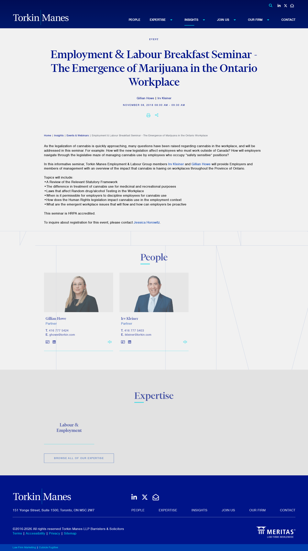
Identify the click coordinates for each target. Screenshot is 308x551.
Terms (17, 533)
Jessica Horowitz (147, 222)
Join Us (228, 19)
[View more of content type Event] (154, 39)
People (134, 20)
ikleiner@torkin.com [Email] (138, 336)
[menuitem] (139, 20)
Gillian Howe (145, 98)
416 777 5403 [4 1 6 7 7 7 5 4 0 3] (134, 332)
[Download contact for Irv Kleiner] (123, 344)
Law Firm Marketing (24, 547)
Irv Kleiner (164, 98)
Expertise (163, 19)
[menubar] (212, 20)
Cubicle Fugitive (48, 547)
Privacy (54, 533)
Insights (196, 19)
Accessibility (35, 533)
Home (47, 135)
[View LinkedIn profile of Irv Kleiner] (129, 344)
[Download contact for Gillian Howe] (48, 344)
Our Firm (260, 19)
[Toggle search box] (269, 5)
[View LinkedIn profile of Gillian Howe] (54, 344)
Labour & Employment (69, 429)
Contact (288, 20)
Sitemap (70, 533)
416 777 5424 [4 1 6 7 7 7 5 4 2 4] (59, 332)
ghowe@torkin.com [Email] (62, 336)
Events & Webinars (78, 135)
